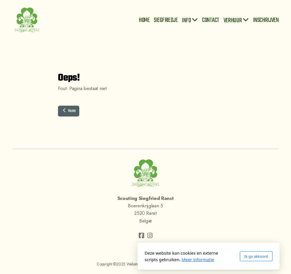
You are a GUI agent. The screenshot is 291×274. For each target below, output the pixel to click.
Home (69, 111)
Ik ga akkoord (193, 256)
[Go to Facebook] (141, 235)
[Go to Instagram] (150, 235)
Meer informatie (135, 259)
